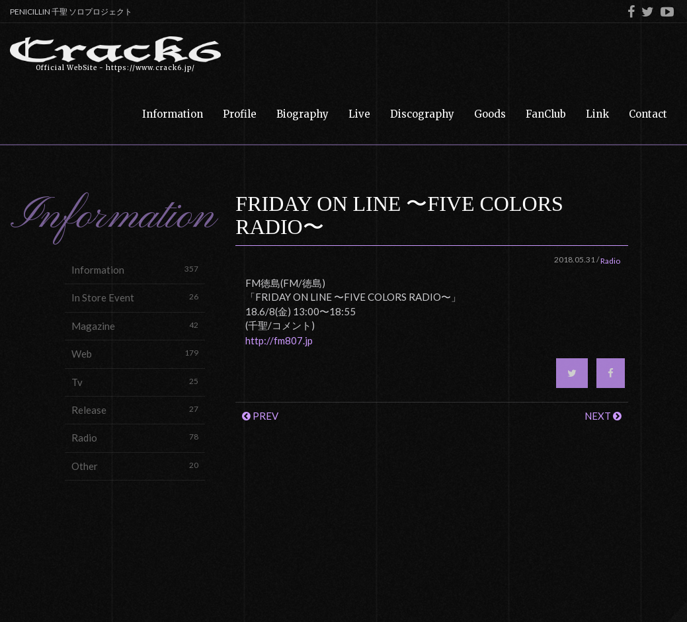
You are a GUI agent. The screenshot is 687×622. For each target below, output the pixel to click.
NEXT (603, 416)
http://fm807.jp (279, 340)
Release (134, 409)
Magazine (134, 325)
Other (134, 465)
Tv (134, 381)
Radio (134, 437)
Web (134, 353)
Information (134, 269)
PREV (260, 416)
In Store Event (134, 297)
